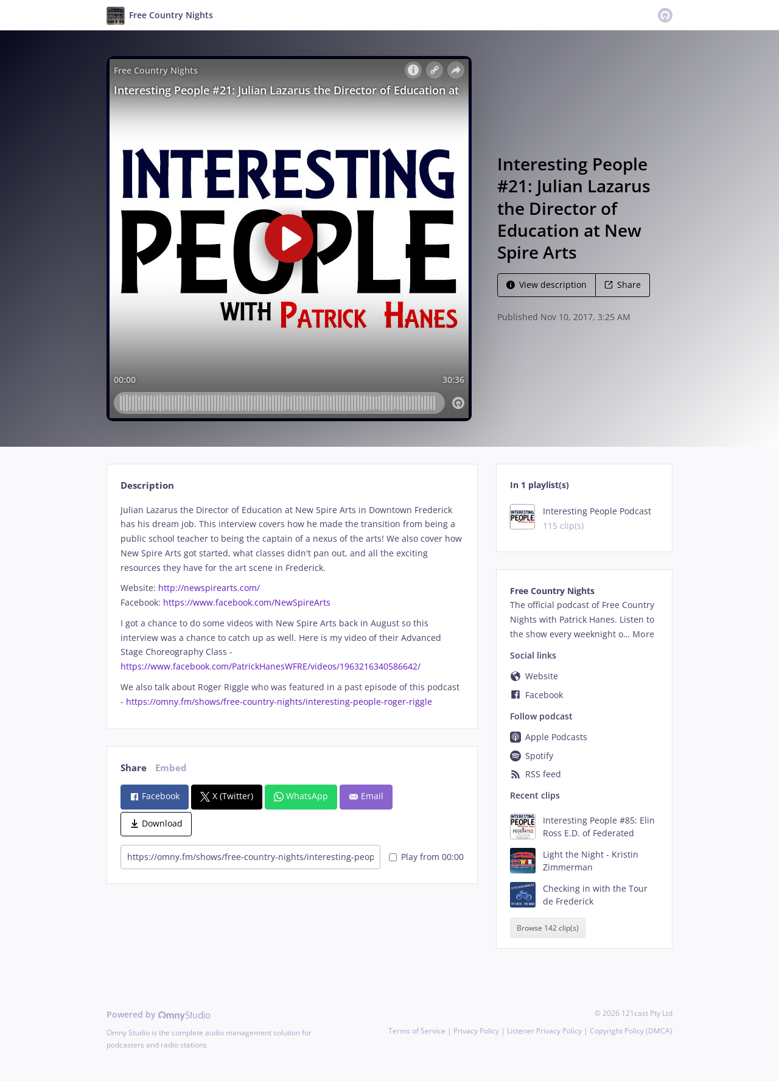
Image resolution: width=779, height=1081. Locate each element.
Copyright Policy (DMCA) (631, 1031)
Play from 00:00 (426, 856)
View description (546, 284)
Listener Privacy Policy (544, 1031)
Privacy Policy (476, 1031)
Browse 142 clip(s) (548, 928)
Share (622, 284)
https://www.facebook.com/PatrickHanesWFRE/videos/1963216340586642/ (271, 666)
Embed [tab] (171, 767)
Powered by (159, 1014)
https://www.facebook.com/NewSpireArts (246, 602)
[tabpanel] (292, 606)
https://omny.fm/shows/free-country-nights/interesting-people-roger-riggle (279, 701)
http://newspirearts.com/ (209, 587)
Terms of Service (416, 1031)
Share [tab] (134, 767)
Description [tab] (147, 485)
